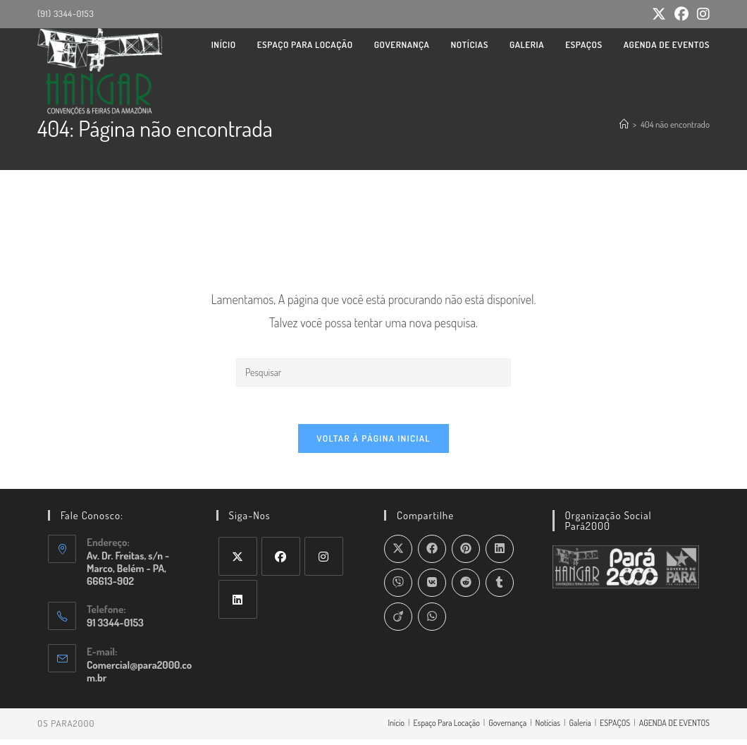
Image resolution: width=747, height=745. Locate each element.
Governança (507, 728)
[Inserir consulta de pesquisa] (373, 372)
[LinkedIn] (237, 605)
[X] (237, 562)
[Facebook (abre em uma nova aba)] (681, 14)
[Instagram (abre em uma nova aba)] (701, 14)
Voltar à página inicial (373, 443)
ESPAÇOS (615, 728)
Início (396, 728)
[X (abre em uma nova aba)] (659, 14)
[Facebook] (280, 562)
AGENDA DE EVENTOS (674, 728)
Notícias (548, 728)
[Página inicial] (624, 124)
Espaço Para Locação (446, 728)
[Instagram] (323, 562)
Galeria (580, 728)
